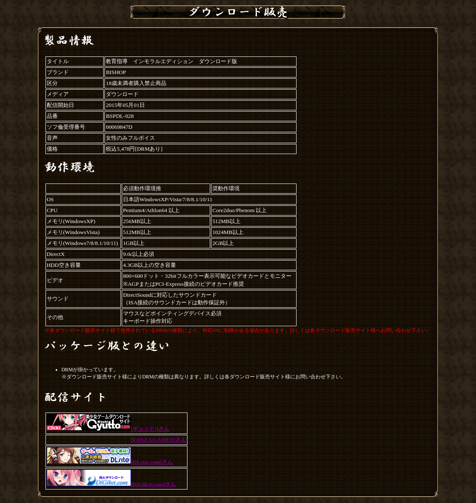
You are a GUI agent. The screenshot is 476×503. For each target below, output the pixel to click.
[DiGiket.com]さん (111, 484)
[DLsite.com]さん (110, 462)
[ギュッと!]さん (108, 429)
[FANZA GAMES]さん (158, 439)
